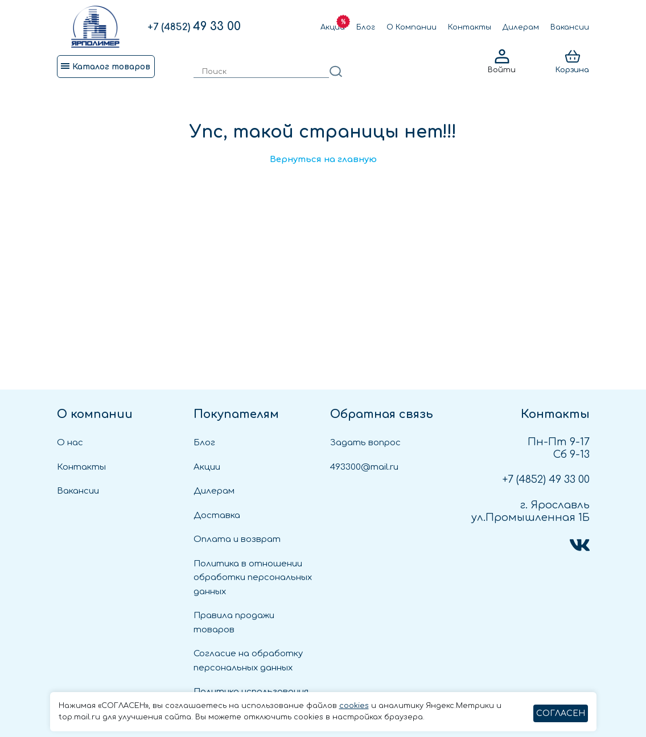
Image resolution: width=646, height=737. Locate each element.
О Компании (411, 27)
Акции (332, 27)
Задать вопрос (365, 443)
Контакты (469, 27)
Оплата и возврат (237, 539)
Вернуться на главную (323, 159)
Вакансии (569, 27)
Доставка (217, 515)
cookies (354, 706)
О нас (70, 443)
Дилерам (521, 27)
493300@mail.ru (364, 467)
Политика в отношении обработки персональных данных (253, 578)
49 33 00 (194, 26)
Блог (365, 27)
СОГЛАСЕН (560, 713)
